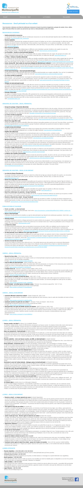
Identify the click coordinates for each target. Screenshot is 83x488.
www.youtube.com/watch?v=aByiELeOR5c (21, 300)
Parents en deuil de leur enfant (13, 197)
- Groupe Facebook (27, 197)
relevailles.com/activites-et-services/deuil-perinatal (42, 113)
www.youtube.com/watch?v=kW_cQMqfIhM (21, 282)
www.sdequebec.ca (46, 190)
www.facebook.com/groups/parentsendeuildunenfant (24, 201)
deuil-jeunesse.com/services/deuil (48, 50)
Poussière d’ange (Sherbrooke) (13, 147)
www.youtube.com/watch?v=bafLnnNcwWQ (21, 261)
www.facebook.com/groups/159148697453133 (44, 195)
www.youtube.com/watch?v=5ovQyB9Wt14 (21, 314)
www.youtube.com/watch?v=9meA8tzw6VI (21, 287)
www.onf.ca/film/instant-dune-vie (18, 275)
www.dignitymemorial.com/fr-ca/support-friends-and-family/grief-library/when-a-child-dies (46, 231)
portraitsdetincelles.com (14, 98)
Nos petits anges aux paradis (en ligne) (16, 159)
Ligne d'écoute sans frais (10, 452)
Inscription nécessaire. (54, 150)
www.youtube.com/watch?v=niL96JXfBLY (20, 305)
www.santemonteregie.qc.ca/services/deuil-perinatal (48, 74)
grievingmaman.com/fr (24, 223)
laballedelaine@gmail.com (20, 130)
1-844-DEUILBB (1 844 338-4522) (24, 451)
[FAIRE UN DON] (73, 12)
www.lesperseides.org (60, 55)
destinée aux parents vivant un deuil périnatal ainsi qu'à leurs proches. (35, 452)
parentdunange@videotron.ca (12, 124)
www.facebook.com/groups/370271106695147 (17, 125)
